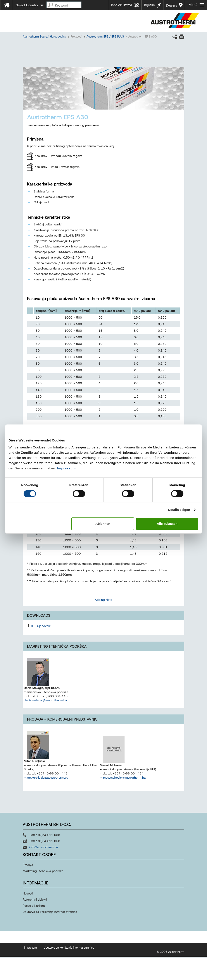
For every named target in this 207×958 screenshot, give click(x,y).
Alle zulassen (167, 523)
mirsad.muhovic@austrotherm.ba (123, 779)
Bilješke (149, 5)
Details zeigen (179, 510)
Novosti (28, 895)
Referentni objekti (35, 901)
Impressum (66, 468)
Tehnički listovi (121, 5)
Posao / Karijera (34, 907)
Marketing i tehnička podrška (43, 872)
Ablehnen (102, 523)
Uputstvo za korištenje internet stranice (50, 913)
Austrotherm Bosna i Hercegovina (44, 36)
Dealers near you (171, 6)
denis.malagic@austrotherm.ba (45, 702)
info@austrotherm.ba (43, 848)
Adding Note (103, 601)
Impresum (30, 949)
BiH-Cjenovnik (41, 627)
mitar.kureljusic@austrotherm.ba (46, 779)
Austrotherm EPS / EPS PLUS (105, 36)
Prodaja (28, 866)
